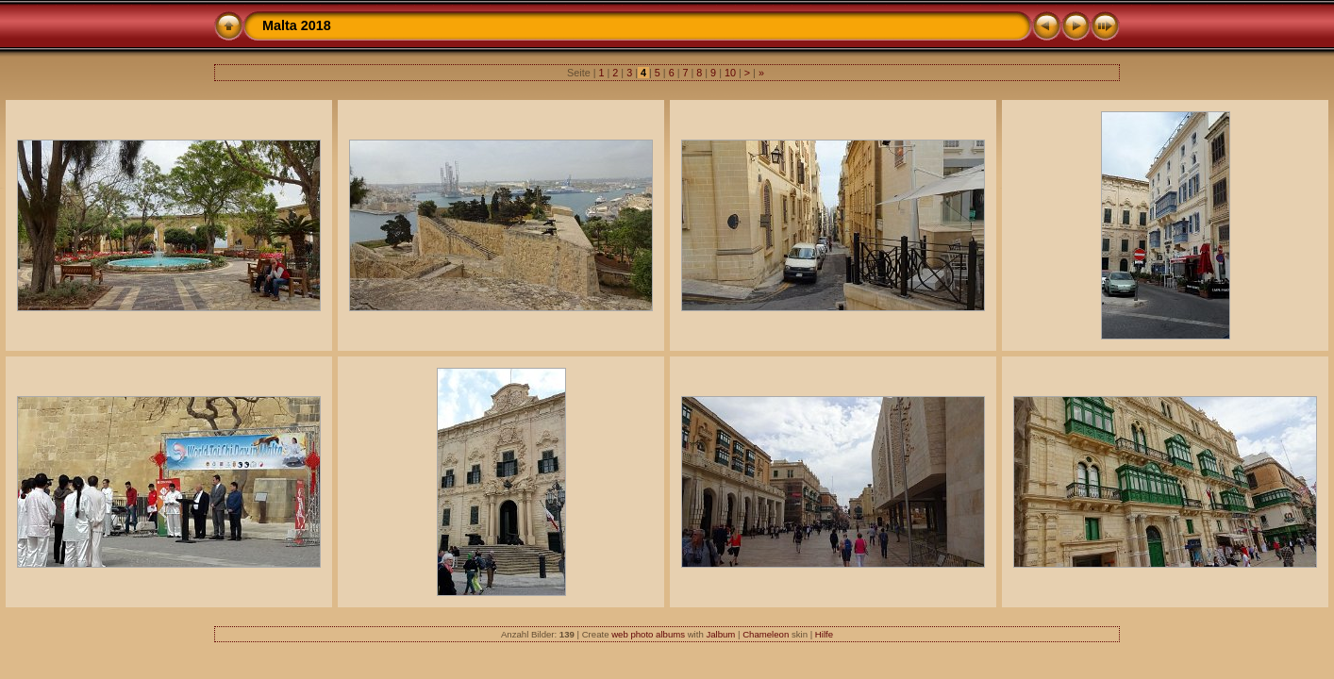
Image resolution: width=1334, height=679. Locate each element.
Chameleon (765, 634)
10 (730, 72)
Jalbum (720, 634)
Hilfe (824, 634)
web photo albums (648, 634)
